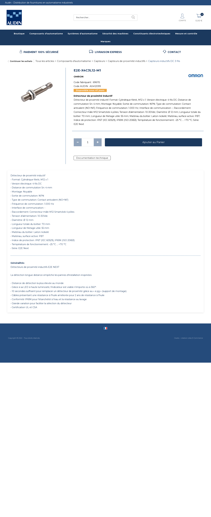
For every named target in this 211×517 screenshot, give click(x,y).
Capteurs (99, 61)
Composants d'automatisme (46, 33)
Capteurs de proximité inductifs (126, 61)
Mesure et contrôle (186, 33)
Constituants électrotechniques (151, 33)
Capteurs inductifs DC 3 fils (164, 61)
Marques (106, 41)
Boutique (19, 33)
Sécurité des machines (115, 33)
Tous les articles (44, 61)
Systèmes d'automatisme (82, 33)
